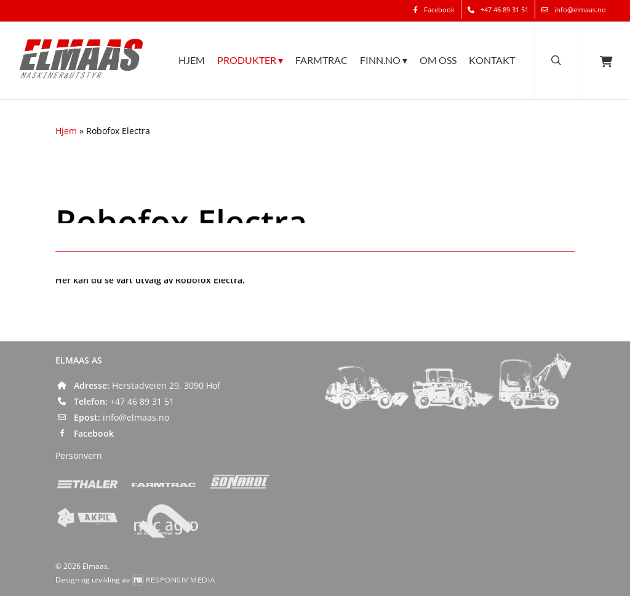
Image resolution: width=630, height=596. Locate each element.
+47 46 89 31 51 (142, 401)
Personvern (78, 455)
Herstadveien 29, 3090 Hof (166, 385)
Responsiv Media (180, 580)
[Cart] (605, 60)
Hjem (66, 131)
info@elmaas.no (136, 417)
